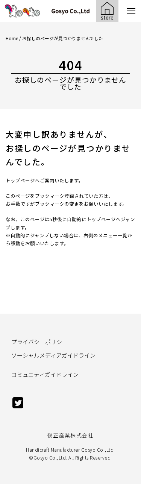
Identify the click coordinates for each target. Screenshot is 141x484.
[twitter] (18, 406)
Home (12, 38)
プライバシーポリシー (39, 342)
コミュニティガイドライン (45, 374)
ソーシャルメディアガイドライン (53, 355)
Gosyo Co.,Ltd (49, 457)
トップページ (20, 180)
